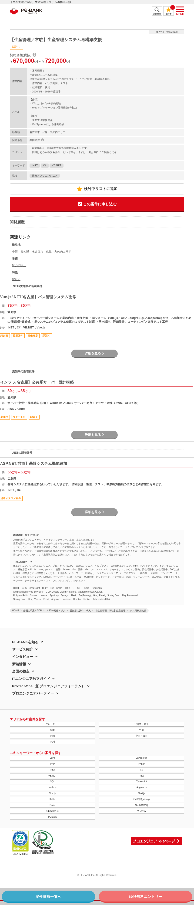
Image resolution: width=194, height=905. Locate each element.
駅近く (16, 279)
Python (141, 764)
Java (52, 758)
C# (44, 165)
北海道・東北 (141, 724)
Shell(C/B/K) (141, 805)
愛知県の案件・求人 (80, 610)
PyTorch (52, 817)
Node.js (53, 787)
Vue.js (52, 793)
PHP (52, 764)
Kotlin (52, 799)
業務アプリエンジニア (44, 175)
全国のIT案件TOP (32, 610)
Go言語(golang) (141, 799)
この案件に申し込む (97, 204)
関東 (52, 730)
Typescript (141, 781)
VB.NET (56, 165)
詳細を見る (94, 353)
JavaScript (141, 758)
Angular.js (141, 787)
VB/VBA (141, 811)
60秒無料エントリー (145, 896)
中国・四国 (141, 735)
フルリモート (53, 724)
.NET (35, 165)
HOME (15, 610)
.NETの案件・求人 (56, 610)
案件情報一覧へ (48, 896)
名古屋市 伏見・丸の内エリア (51, 251)
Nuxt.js (141, 793)
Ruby (141, 775)
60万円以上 (19, 265)
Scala (52, 805)
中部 (15, 251)
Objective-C (52, 811)
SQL (52, 781)
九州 (52, 742)
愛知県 (25, 251)
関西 (52, 735)
